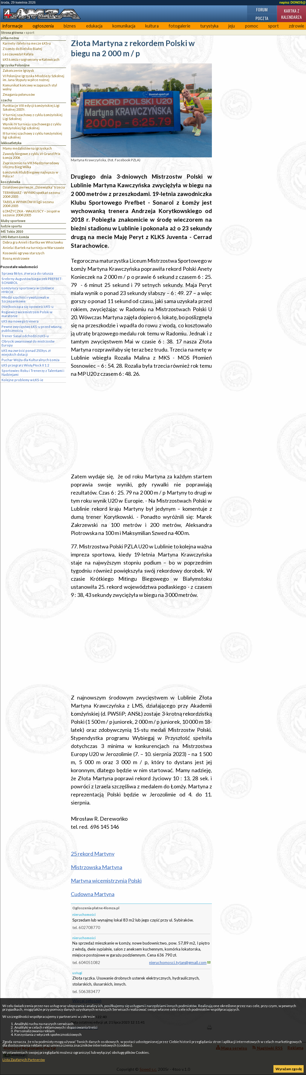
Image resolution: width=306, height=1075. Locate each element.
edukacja (94, 25)
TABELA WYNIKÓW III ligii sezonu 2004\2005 (28, 204)
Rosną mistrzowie (16, 258)
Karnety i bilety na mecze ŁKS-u (27, 43)
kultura (152, 25)
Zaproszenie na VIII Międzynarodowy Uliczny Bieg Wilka (31, 165)
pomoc (251, 25)
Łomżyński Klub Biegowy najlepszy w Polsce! (30, 174)
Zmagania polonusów (19, 94)
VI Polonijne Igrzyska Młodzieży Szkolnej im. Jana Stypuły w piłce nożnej (33, 78)
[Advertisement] (141, 425)
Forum (261, 9)
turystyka (209, 25)
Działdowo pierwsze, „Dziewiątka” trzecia (34, 187)
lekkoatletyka (11, 143)
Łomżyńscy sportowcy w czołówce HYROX (27, 290)
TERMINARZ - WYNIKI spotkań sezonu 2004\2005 (31, 194)
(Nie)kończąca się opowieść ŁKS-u (27, 306)
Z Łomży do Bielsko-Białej (22, 49)
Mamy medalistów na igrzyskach (27, 148)
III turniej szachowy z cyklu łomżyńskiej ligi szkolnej (32, 135)
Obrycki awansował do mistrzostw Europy (27, 343)
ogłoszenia (43, 25)
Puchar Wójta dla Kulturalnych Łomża (30, 360)
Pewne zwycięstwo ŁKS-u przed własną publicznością (31, 328)
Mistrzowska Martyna (96, 867)
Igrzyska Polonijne (15, 65)
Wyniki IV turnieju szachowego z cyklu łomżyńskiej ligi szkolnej (32, 126)
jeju (231, 25)
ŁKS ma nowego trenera (20, 321)
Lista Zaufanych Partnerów (23, 1059)
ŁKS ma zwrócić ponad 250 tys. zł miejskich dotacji (26, 352)
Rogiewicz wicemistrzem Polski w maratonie (26, 314)
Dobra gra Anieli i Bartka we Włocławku (33, 242)
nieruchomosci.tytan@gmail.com (177, 962)
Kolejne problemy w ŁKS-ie (22, 380)
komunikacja (123, 25)
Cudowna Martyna (92, 894)
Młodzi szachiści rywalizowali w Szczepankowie (25, 299)
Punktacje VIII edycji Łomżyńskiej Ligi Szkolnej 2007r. (31, 107)
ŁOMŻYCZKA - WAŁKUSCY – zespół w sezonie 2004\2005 (31, 213)
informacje (12, 25)
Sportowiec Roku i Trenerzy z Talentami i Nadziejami (32, 372)
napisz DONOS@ (292, 2)
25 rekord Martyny (92, 853)
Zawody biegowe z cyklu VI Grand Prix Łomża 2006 (31, 155)
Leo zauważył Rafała (18, 54)
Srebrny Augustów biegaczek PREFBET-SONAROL (31, 281)
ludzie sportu (11, 226)
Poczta (261, 18)
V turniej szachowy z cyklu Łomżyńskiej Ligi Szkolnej (32, 117)
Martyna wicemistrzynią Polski (106, 880)
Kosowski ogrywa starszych (24, 253)
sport (273, 25)
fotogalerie (179, 25)
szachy (6, 100)
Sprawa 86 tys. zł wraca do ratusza (27, 273)
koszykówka (10, 182)
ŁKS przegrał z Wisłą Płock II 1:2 (25, 365)
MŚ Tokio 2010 (12, 231)
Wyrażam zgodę (289, 1069)
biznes (70, 25)
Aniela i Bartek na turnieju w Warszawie (33, 248)
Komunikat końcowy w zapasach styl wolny (30, 87)
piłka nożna (10, 38)
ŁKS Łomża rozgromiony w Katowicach (31, 59)
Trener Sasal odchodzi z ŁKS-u (25, 336)
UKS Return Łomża (15, 237)
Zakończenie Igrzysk (18, 70)
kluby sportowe (13, 221)
